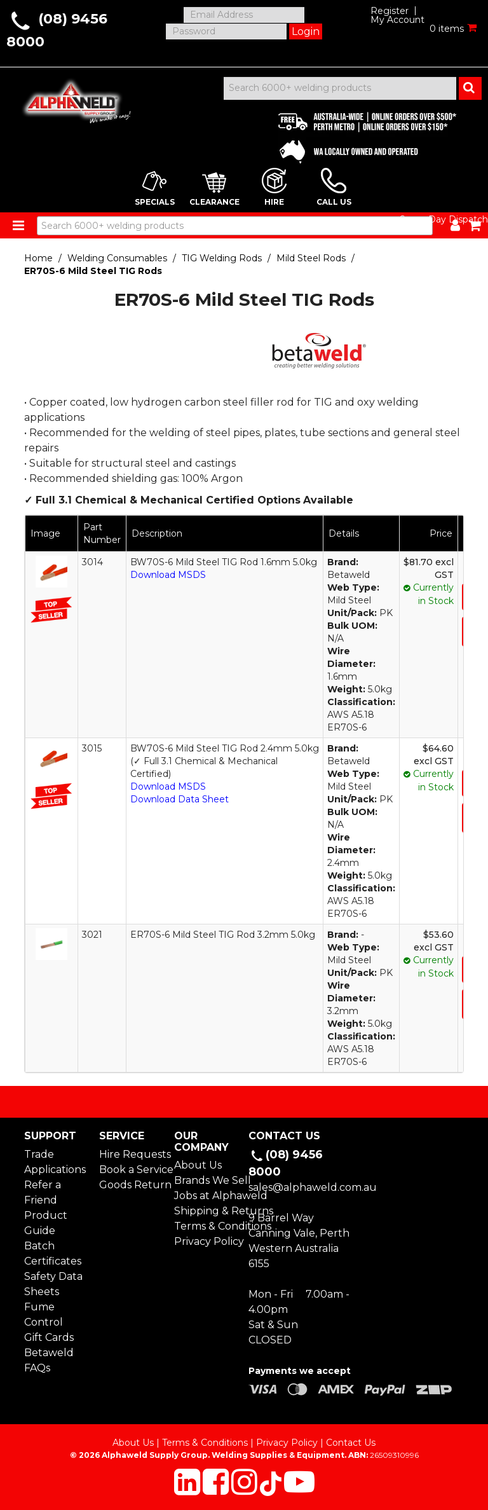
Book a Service (132, 1169)
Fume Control (43, 1314)
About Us (198, 1165)
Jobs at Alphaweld (207, 1196)
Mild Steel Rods (311, 258)
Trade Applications (55, 1162)
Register (389, 10)
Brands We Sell (207, 1180)
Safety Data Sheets (53, 1284)
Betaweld (49, 1353)
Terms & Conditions (207, 1226)
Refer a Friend (42, 1192)
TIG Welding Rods (222, 258)
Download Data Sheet (179, 799)
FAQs (37, 1368)
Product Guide (45, 1223)
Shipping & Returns (207, 1211)
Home (38, 258)
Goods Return (132, 1185)
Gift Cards (49, 1337)
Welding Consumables (117, 258)
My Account (397, 19)
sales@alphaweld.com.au (312, 1187)
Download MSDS (168, 574)
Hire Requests (132, 1154)
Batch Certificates (52, 1253)
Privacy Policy (207, 1241)
